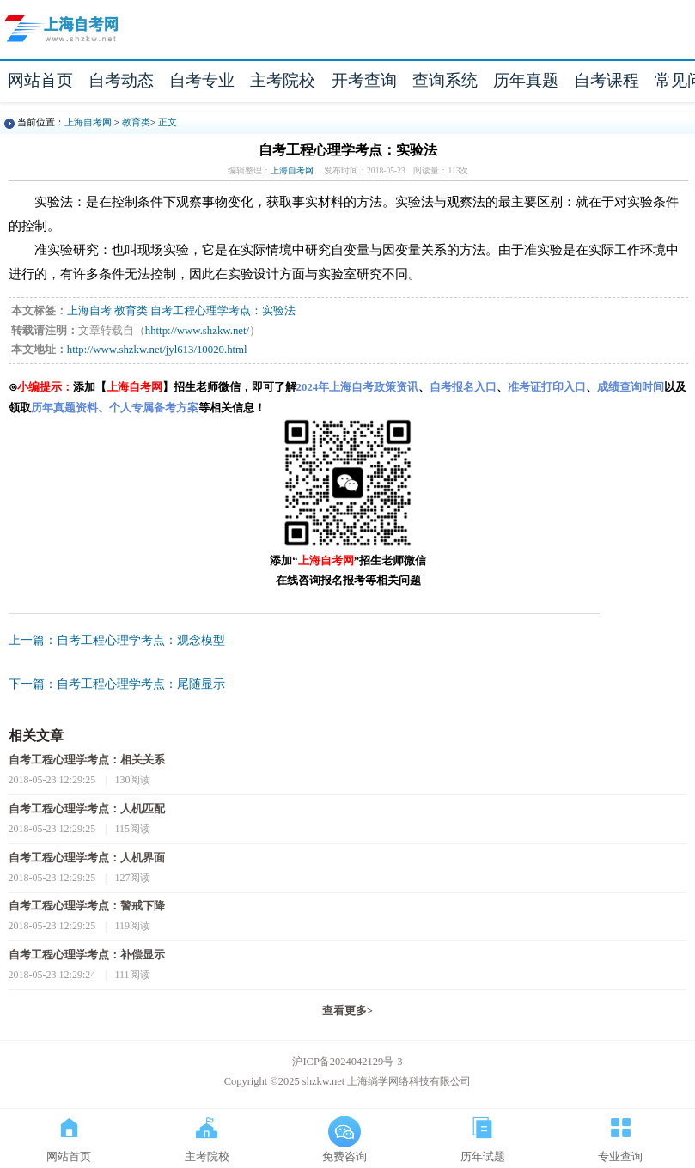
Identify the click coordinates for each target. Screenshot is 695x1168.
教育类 (136, 122)
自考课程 (606, 80)
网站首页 (40, 80)
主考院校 (282, 80)
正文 (167, 122)
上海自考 (89, 311)
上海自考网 (88, 122)
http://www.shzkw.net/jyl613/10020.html (157, 350)
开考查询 (364, 80)
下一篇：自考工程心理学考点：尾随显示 (117, 684)
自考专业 (202, 80)
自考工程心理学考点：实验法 (223, 311)
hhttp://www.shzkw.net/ (197, 331)
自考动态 (121, 80)
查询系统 (445, 80)
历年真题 (525, 80)
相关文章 (36, 735)
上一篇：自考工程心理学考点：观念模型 (117, 640)
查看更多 (347, 1011)
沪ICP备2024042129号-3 (347, 1061)
